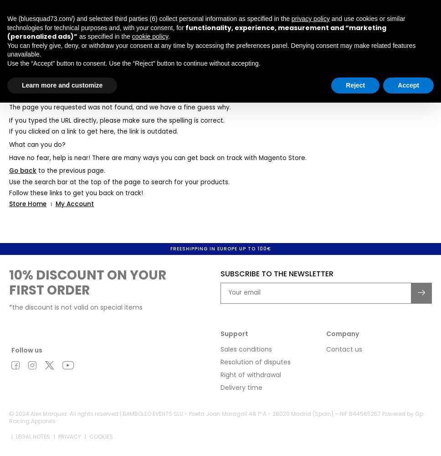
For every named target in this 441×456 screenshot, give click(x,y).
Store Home (27, 204)
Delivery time (241, 387)
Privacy (69, 436)
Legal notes (33, 436)
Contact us (344, 349)
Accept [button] (408, 85)
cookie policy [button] (150, 36)
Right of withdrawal (250, 374)
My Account (75, 204)
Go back (22, 170)
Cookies (101, 436)
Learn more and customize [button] (62, 85)
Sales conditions (246, 349)
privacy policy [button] (311, 18)
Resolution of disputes (255, 362)
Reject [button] (355, 85)
